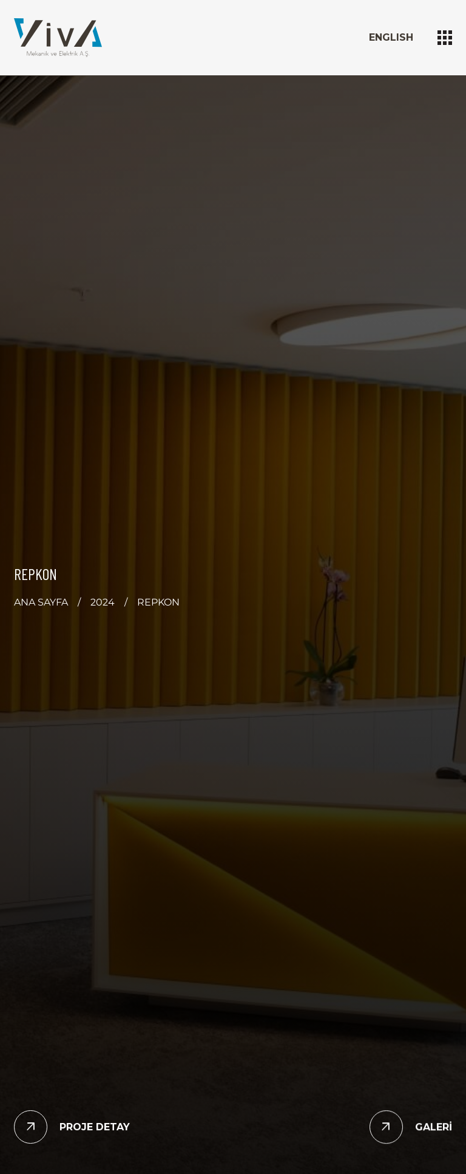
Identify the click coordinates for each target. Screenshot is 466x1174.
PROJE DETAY (94, 1127)
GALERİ (433, 1127)
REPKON (158, 602)
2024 (102, 602)
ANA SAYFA (41, 602)
